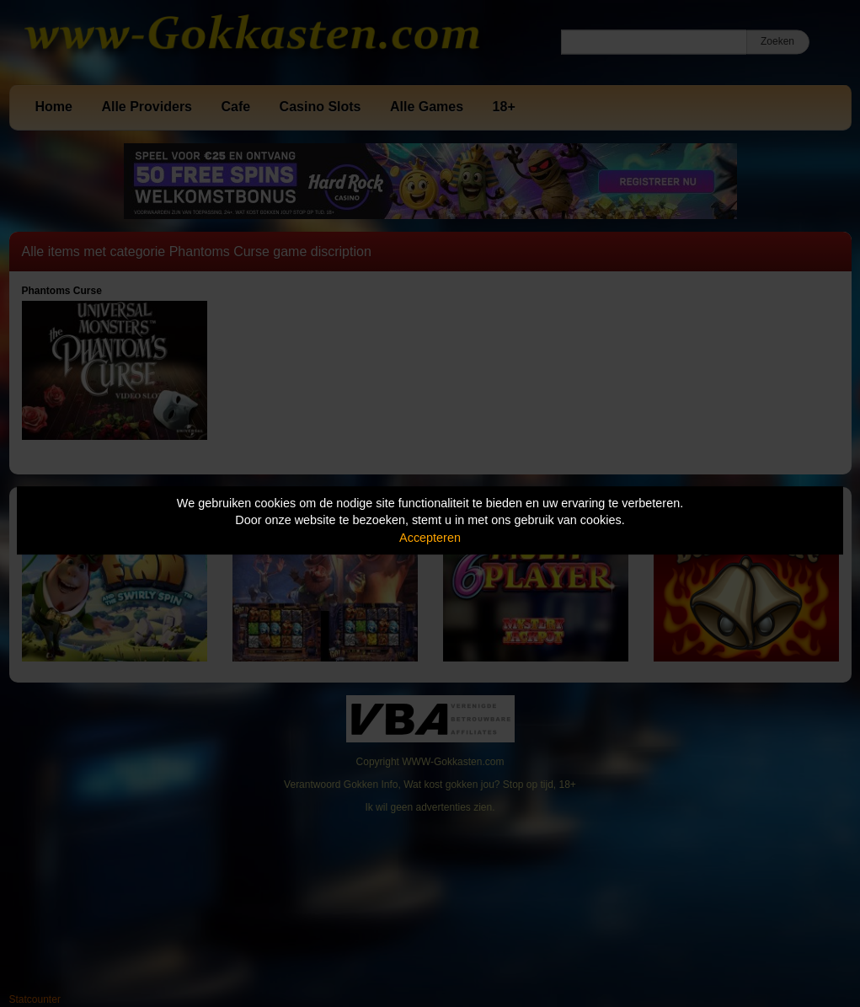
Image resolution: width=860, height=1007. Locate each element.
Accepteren (430, 537)
